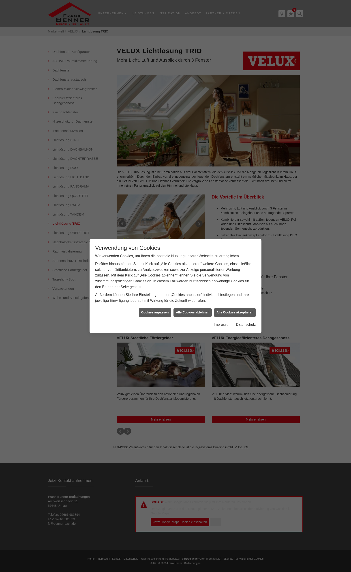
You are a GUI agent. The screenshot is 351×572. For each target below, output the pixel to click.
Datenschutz (246, 319)
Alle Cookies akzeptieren (234, 307)
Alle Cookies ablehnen (192, 307)
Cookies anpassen (155, 307)
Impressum (222, 319)
